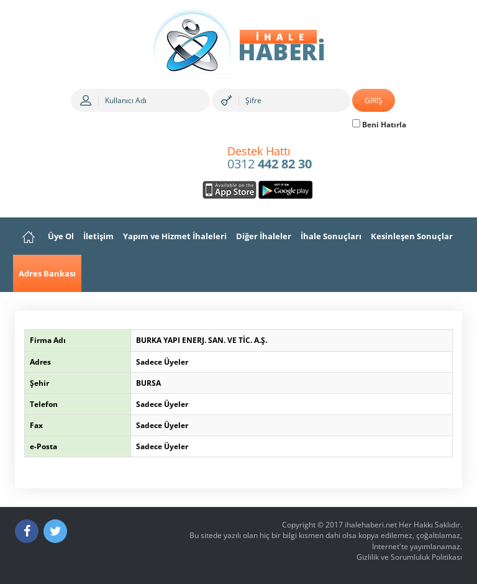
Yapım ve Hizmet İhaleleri (175, 236)
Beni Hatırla (379, 124)
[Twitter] (55, 531)
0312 (269, 158)
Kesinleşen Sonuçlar (412, 236)
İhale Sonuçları (331, 236)
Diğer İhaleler (263, 236)
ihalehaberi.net (371, 524)
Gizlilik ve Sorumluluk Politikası (409, 557)
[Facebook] (27, 531)
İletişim (98, 236)
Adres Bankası (47, 273)
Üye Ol (61, 236)
